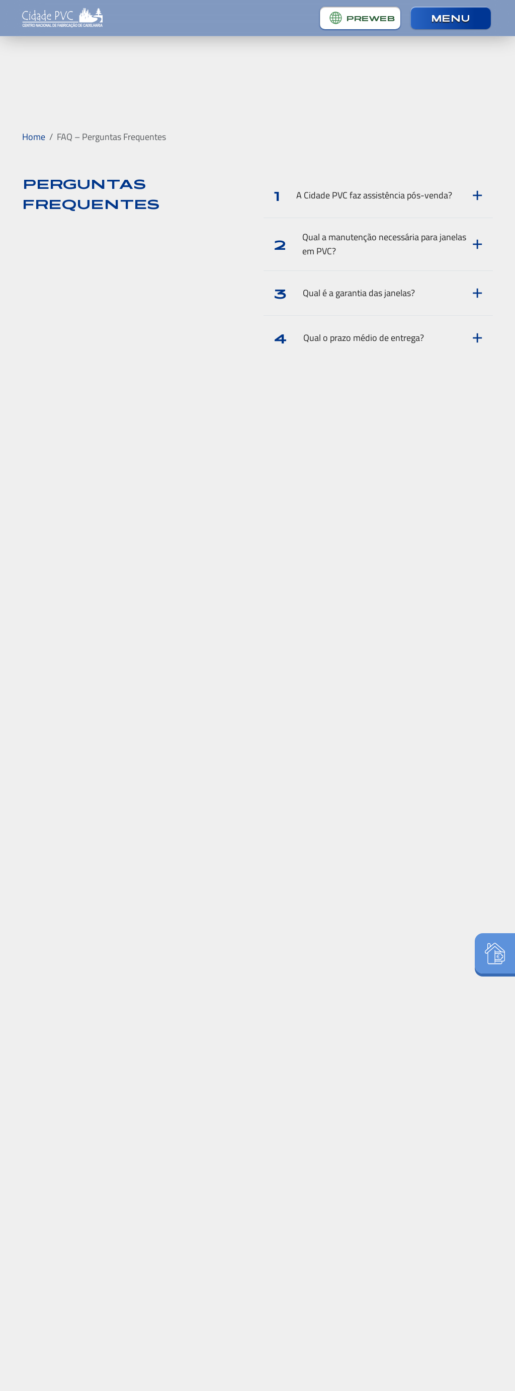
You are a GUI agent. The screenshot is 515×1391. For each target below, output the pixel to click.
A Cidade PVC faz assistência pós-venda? (363, 195)
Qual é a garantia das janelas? (344, 293)
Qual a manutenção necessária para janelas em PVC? (370, 244)
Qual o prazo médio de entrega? (349, 337)
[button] (360, 18)
